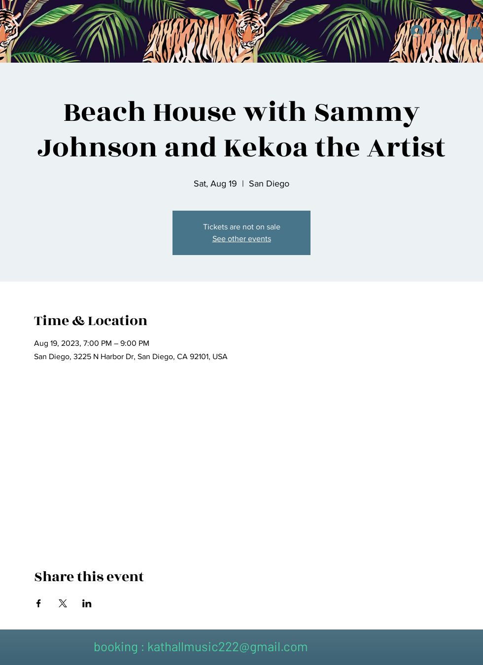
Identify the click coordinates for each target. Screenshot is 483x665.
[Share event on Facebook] (38, 603)
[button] (474, 30)
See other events (241, 238)
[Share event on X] (63, 603)
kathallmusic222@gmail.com (227, 646)
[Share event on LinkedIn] (87, 603)
